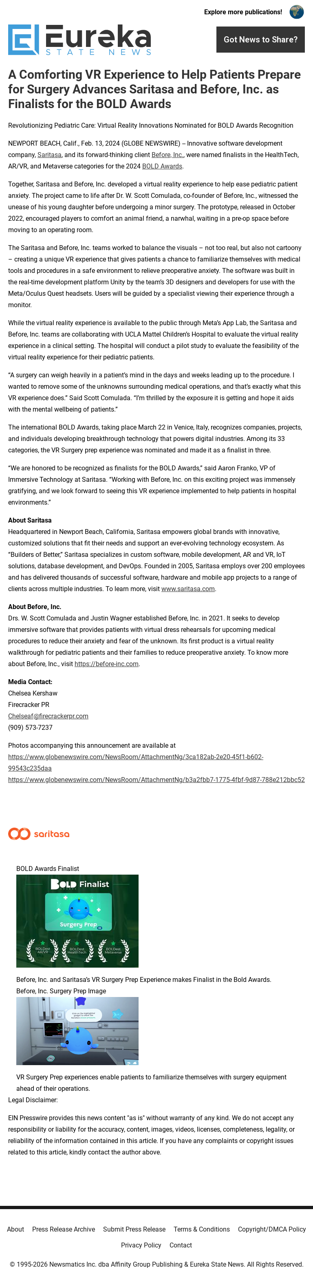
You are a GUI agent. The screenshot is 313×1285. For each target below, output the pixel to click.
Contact (181, 1245)
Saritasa (49, 155)
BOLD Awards (162, 166)
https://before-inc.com (107, 664)
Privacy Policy (141, 1245)
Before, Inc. (167, 155)
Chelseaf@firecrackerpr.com (48, 716)
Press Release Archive (63, 1229)
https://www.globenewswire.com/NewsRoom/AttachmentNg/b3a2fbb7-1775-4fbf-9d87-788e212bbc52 (156, 780)
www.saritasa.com (188, 589)
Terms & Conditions (202, 1229)
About (15, 1229)
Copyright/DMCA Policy (272, 1229)
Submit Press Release (134, 1229)
